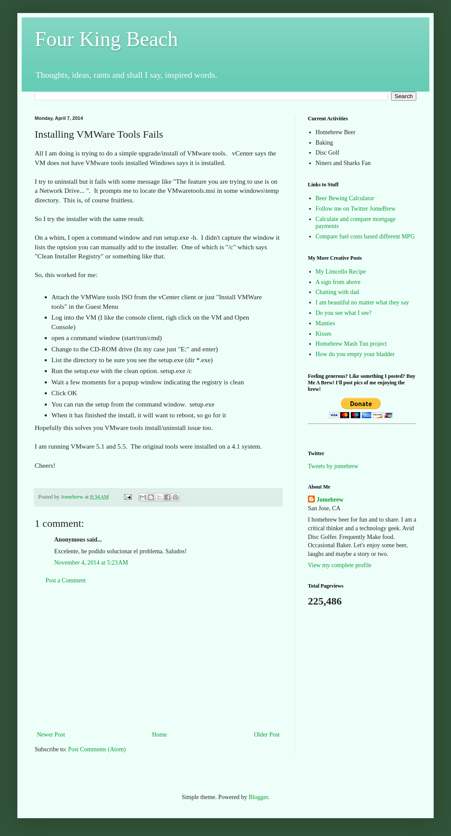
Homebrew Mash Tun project (351, 343)
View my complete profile (340, 565)
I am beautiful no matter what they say (362, 302)
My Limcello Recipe (341, 271)
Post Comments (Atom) (97, 749)
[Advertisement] (158, 657)
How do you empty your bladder (355, 354)
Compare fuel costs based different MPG (365, 236)
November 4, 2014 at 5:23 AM (91, 562)
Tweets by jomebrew (333, 466)
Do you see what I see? (344, 313)
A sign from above (338, 282)
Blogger (258, 797)
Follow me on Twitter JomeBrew (356, 208)
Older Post (267, 734)
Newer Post (51, 734)
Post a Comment (66, 580)
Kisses (324, 333)
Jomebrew (330, 499)
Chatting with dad (337, 292)
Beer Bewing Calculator (345, 198)
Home (159, 734)
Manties (325, 323)
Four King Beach (106, 38)
